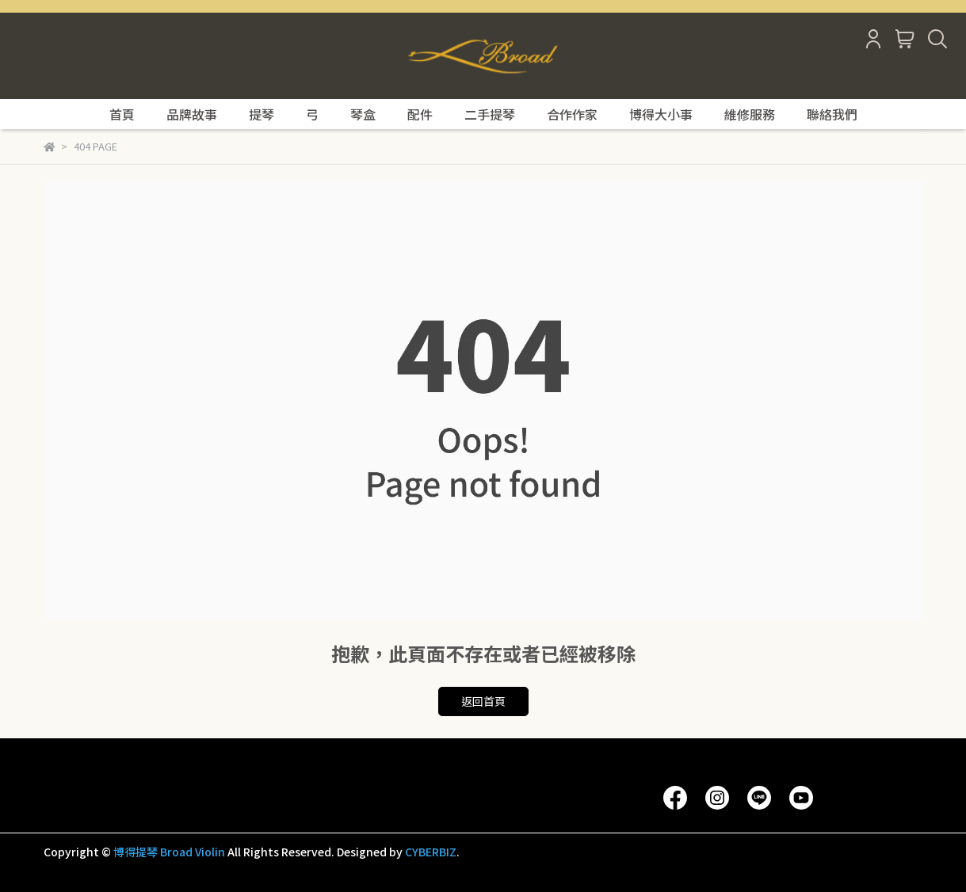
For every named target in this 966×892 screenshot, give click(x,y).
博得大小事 (661, 114)
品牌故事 (191, 114)
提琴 (261, 114)
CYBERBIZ (430, 852)
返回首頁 (483, 701)
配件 (420, 114)
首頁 (122, 114)
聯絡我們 (832, 114)
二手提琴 (489, 114)
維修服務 (749, 114)
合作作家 (572, 114)
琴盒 (363, 114)
